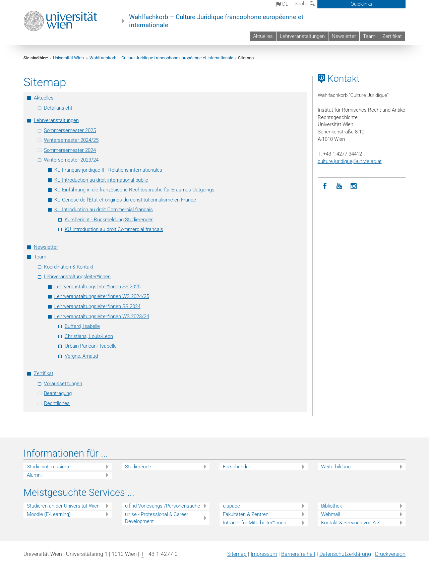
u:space (231, 506)
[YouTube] (339, 186)
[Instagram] (354, 186)
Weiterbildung (336, 467)
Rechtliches (57, 403)
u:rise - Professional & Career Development (156, 517)
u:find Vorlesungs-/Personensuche (162, 506)
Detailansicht (58, 108)
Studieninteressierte (49, 467)
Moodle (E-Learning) (49, 514)
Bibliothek (331, 506)
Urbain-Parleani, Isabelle (91, 346)
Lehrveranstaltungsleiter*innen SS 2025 (97, 287)
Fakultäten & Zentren (245, 514)
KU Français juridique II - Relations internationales (108, 170)
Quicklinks (361, 4)
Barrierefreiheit (298, 554)
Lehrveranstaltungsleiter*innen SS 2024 (97, 306)
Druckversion (390, 554)
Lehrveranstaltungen (302, 36)
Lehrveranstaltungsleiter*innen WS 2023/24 (101, 316)
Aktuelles (263, 36)
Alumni (34, 475)
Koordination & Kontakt (69, 267)
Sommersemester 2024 (70, 150)
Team (369, 36)
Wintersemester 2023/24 (71, 160)
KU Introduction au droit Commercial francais (103, 210)
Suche (305, 4)
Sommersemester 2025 (70, 130)
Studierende (138, 467)
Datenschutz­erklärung (345, 554)
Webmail (330, 514)
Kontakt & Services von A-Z (350, 523)
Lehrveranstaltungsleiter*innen (77, 277)
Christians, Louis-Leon (89, 336)
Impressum (264, 554)
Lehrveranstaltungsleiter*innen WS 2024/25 (101, 296)
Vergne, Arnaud (81, 356)
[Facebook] (325, 186)
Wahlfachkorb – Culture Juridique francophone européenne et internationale (216, 21)
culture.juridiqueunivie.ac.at (350, 161)
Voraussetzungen (63, 384)
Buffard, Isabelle (82, 326)
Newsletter (344, 36)
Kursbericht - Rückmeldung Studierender (109, 220)
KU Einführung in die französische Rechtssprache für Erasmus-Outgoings (134, 190)
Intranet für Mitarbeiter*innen (254, 523)
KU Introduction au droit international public (101, 180)
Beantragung (58, 393)
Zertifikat (392, 36)
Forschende (236, 467)
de (282, 4)
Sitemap (237, 554)
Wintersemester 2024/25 (71, 140)
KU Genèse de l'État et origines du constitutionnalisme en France (125, 200)
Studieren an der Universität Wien (63, 506)
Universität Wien (69, 57)
